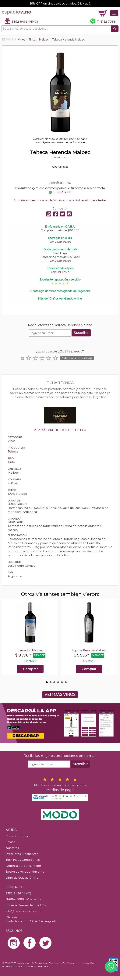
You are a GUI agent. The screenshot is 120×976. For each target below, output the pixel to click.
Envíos (10, 842)
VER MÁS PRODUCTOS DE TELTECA (60, 430)
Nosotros (12, 848)
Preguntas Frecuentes (22, 854)
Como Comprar (17, 836)
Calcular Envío (60, 272)
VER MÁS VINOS (60, 694)
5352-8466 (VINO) (25, 21)
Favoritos (59, 157)
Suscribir (81, 333)
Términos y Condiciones (23, 859)
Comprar (30, 669)
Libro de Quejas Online (22, 877)
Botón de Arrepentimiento (25, 871)
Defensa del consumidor (23, 865)
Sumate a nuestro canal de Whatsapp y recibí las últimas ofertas (60, 200)
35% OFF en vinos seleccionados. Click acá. (60, 3)
